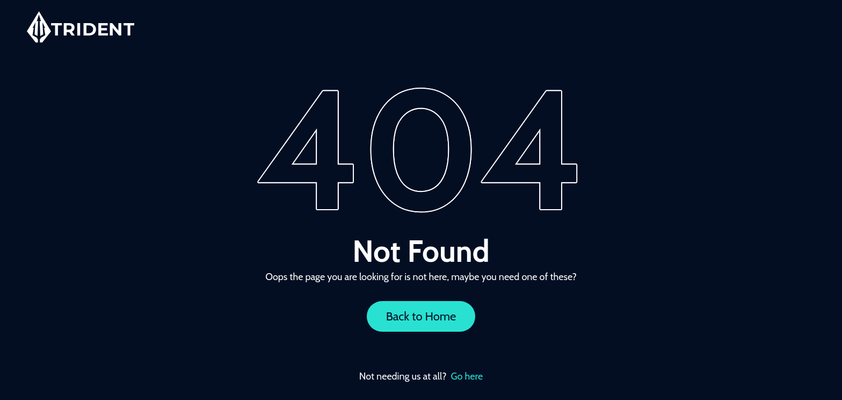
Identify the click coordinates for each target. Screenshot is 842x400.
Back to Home (421, 316)
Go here (467, 376)
